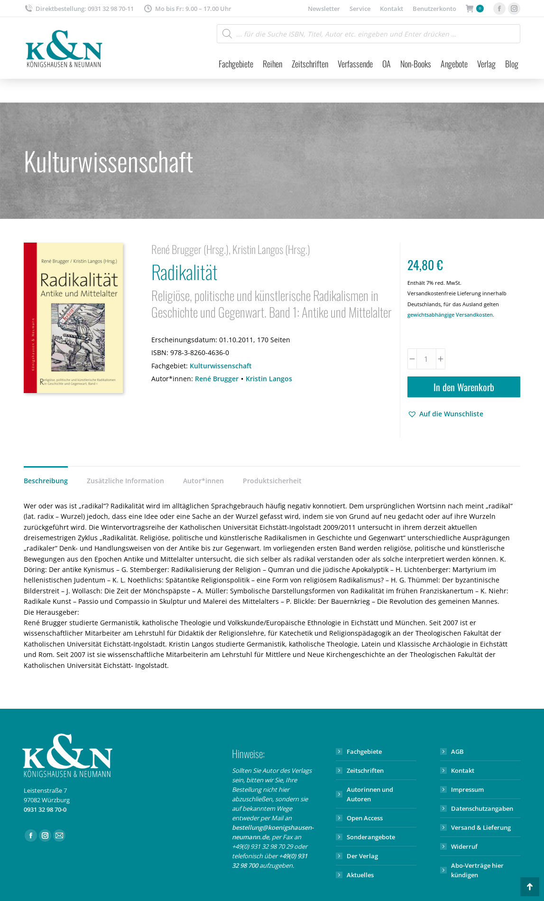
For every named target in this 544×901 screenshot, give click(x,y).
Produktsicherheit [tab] (272, 480)
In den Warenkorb (463, 387)
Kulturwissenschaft (221, 365)
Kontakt (462, 770)
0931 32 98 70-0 (45, 809)
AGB (457, 751)
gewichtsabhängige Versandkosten (450, 314)
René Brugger (217, 378)
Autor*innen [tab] (203, 480)
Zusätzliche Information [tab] (125, 480)
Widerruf (464, 846)
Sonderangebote (371, 837)
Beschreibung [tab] (46, 480)
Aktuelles (360, 875)
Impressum (467, 789)
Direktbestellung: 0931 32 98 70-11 (79, 8)
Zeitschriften (365, 770)
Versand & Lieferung (481, 827)
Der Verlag (362, 856)
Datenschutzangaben (482, 808)
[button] (445, 414)
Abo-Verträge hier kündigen (477, 870)
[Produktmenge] (426, 358)
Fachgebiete (364, 751)
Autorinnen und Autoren (370, 794)
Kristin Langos (269, 378)
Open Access (365, 818)
